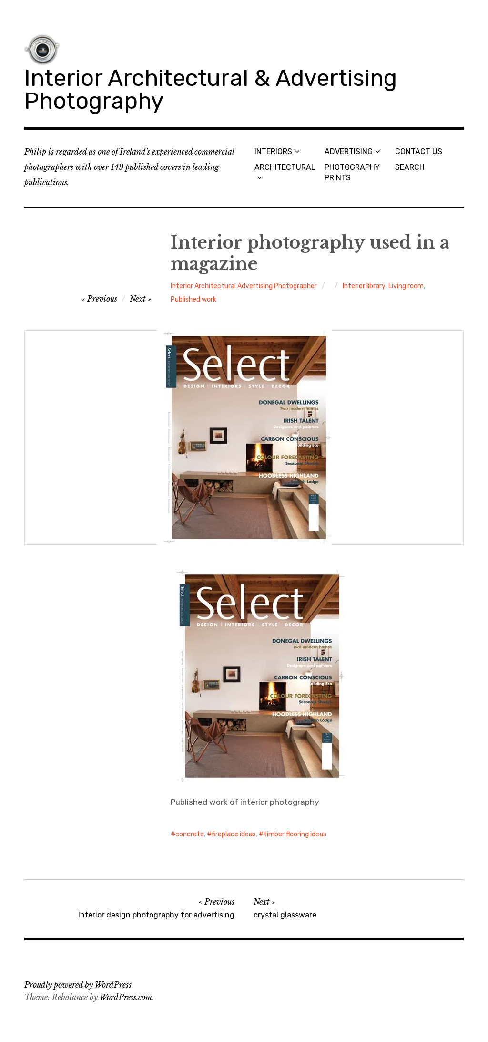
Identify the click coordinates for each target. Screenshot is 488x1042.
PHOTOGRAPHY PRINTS (352, 172)
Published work (193, 299)
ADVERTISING (349, 151)
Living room (406, 286)
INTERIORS (273, 151)
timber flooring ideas (295, 834)
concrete (189, 834)
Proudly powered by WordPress (78, 985)
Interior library (364, 286)
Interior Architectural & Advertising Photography (210, 89)
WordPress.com (126, 997)
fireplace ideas (234, 834)
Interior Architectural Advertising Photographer (244, 286)
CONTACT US (418, 151)
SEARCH (410, 167)
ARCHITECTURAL (284, 167)
